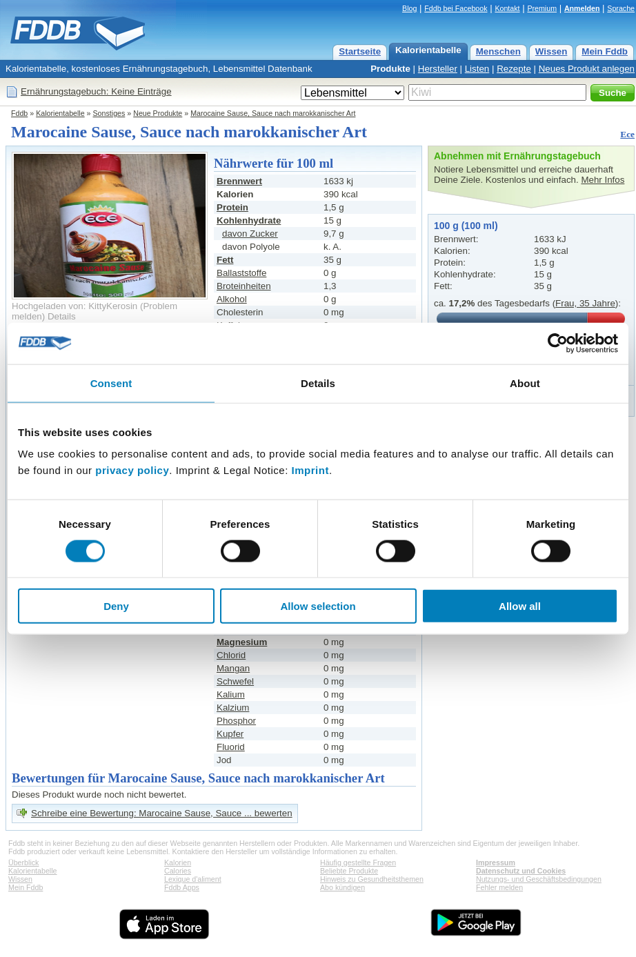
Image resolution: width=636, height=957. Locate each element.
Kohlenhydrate (249, 220)
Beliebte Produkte (349, 871)
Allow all (520, 606)
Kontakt (507, 8)
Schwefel (235, 681)
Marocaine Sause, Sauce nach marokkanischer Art (272, 113)
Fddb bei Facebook (455, 8)
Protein (232, 207)
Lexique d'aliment (192, 879)
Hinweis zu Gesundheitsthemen (372, 879)
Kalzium (233, 707)
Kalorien (177, 862)
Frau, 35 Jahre (585, 303)
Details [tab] (318, 382)
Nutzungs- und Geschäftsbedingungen (539, 879)
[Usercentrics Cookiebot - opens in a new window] (557, 343)
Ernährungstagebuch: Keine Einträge (96, 91)
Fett (225, 260)
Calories (177, 871)
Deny (116, 606)
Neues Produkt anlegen (587, 68)
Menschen (498, 51)
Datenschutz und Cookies (521, 871)
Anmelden (582, 8)
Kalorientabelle (428, 50)
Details (62, 316)
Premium (542, 8)
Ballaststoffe (241, 273)
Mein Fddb (605, 51)
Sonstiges (109, 113)
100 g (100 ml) (466, 225)
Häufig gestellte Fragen (358, 862)
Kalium (231, 694)
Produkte (390, 68)
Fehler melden (499, 887)
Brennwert (239, 181)
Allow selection (317, 606)
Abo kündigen (342, 887)
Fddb (19, 113)
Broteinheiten (244, 286)
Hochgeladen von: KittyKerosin (74, 306)
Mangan (233, 668)
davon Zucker (250, 233)
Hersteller (437, 68)
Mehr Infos (602, 180)
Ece (627, 134)
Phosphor (236, 721)
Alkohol (232, 299)
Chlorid (231, 655)
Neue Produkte (157, 113)
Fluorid (231, 747)
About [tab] (525, 382)
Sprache (621, 8)
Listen (477, 68)
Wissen (551, 51)
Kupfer (230, 734)
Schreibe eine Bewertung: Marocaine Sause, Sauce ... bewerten (161, 813)
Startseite (360, 51)
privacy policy (132, 470)
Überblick (23, 862)
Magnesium (242, 642)
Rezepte (514, 68)
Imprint (310, 470)
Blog (409, 8)
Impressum (495, 862)
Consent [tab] (111, 382)
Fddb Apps (181, 887)
